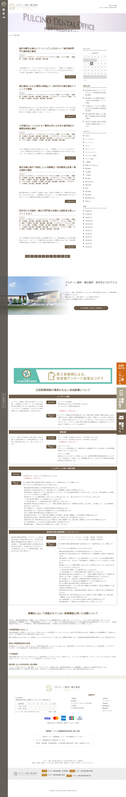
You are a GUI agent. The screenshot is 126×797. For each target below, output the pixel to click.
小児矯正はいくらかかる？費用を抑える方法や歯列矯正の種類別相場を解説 (95, 108)
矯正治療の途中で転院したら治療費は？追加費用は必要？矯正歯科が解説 (95, 116)
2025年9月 (88, 230)
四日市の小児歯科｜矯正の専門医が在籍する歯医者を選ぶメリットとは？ (95, 124)
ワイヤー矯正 (65, 57)
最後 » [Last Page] (67, 256)
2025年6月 (88, 240)
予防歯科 (105, 703)
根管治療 (88, 185)
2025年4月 (88, 247)
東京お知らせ (89, 181)
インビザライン (30, 57)
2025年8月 (88, 234)
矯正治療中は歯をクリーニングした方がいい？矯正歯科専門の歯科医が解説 (95, 93)
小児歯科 (34, 140)
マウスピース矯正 (54, 57)
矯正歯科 (38, 59)
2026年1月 (88, 217)
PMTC (87, 136)
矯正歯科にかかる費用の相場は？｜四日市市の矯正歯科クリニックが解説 (95, 100)
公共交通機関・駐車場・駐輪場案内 (91, 308)
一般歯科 (88, 162)
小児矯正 (24, 59)
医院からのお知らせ (91, 165)
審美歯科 (88, 168)
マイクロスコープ (41, 57)
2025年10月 (89, 227)
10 (55, 256)
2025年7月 (88, 237)
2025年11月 (89, 224)
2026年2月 (88, 214)
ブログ (87, 146)
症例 (86, 188)
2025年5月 (88, 243)
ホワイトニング (90, 149)
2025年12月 (89, 221)
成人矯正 (31, 59)
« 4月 (84, 80)
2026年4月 (88, 211)
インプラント (89, 142)
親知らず (88, 201)
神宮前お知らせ (90, 198)
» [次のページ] (62, 256)
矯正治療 (45, 59)
